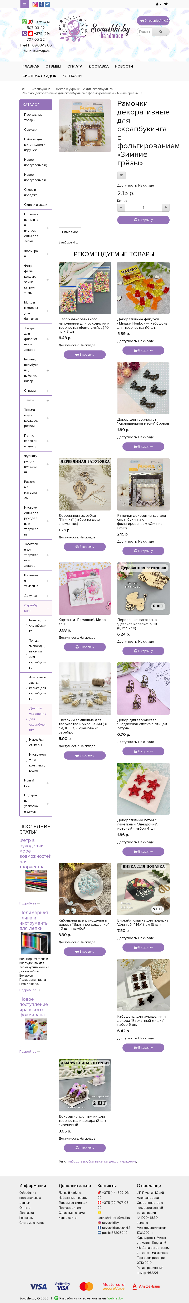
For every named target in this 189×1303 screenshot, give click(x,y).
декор (113, 1161)
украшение (128, 1161)
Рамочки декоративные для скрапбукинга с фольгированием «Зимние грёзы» (80, 93)
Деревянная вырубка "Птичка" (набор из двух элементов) (79, 519)
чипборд (73, 1161)
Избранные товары (73, 1198)
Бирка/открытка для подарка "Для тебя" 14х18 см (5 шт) (142, 922)
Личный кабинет (71, 1193)
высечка (101, 1161)
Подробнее (29, 903)
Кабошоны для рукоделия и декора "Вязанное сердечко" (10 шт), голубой (84, 924)
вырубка (87, 1161)
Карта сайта (68, 1218)
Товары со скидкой (73, 1203)
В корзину (143, 220)
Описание (70, 232)
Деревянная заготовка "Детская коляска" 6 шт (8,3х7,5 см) (137, 623)
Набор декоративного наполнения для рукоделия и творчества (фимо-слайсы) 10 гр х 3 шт (84, 325)
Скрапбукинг (40, 89)
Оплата (74, 66)
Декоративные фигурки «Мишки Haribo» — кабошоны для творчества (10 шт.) (142, 323)
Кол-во (122, 201)
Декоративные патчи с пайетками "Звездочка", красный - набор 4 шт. (137, 824)
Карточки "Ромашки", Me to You (82, 621)
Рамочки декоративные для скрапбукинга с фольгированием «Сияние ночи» (141, 521)
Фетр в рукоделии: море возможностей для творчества (35, 854)
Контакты (72, 76)
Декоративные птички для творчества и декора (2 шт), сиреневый (83, 1120)
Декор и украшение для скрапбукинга (84, 89)
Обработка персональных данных (30, 1198)
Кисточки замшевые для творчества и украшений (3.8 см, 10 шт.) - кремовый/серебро (83, 726)
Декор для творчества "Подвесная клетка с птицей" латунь (142, 724)
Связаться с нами (72, 1213)
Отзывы (53, 66)
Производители (70, 1208)
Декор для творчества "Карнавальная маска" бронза (143, 421)
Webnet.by (115, 1298)
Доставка (99, 66)
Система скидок (39, 76)
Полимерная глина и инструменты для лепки (34, 920)
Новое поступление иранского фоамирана (33, 1007)
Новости (124, 66)
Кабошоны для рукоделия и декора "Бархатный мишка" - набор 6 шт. (142, 1020)
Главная (31, 66)
